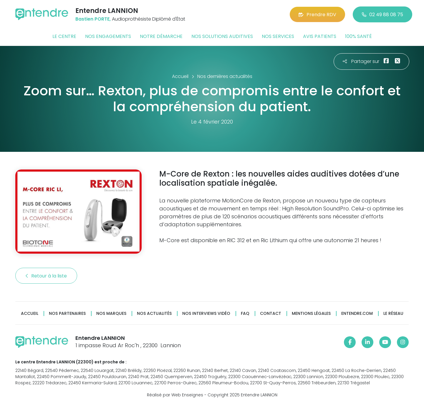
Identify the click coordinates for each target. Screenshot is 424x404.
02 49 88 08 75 (382, 14)
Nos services (278, 36)
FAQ (245, 313)
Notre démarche (161, 36)
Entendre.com (357, 313)
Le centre (64, 36)
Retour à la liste (46, 275)
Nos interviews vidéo (206, 313)
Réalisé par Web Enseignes (175, 395)
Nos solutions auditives (222, 36)
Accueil (29, 313)
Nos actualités (154, 313)
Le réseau (393, 313)
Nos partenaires (67, 313)
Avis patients (319, 36)
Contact (270, 313)
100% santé (358, 36)
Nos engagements (108, 36)
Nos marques (111, 313)
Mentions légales (311, 313)
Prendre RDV (317, 14)
